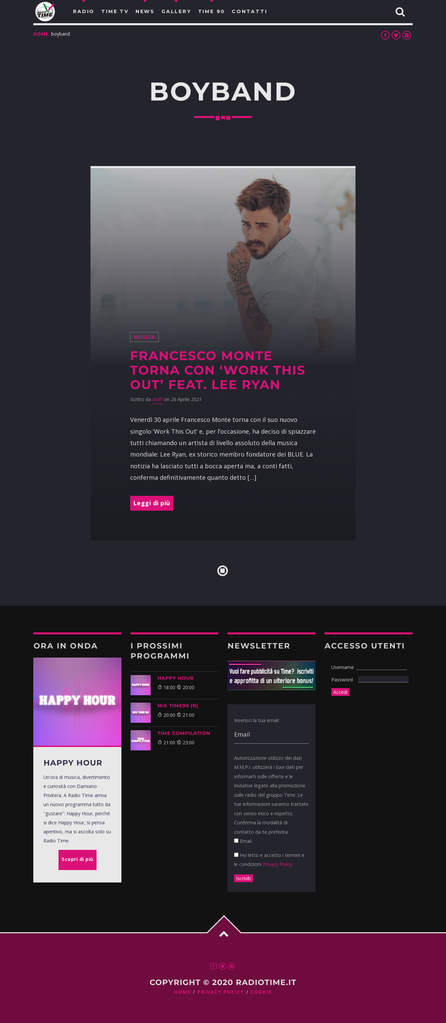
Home (40, 34)
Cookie (261, 992)
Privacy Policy (277, 864)
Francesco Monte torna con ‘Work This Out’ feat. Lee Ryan (217, 370)
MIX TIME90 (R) (177, 706)
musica (144, 337)
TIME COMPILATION (183, 733)
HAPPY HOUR (175, 678)
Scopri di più (78, 859)
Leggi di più (151, 503)
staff (157, 399)
